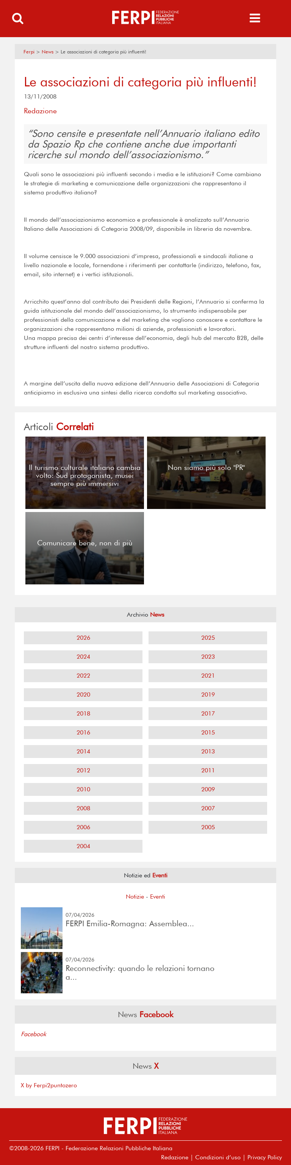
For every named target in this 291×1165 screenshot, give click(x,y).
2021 (208, 675)
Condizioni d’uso (218, 1157)
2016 (83, 732)
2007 (208, 808)
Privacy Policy (264, 1157)
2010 (83, 789)
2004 (83, 846)
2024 (83, 656)
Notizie (135, 896)
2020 (83, 694)
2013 (208, 751)
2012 (83, 770)
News (47, 52)
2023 (208, 656)
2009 (208, 789)
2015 (208, 732)
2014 (83, 751)
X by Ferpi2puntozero (49, 1085)
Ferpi (28, 52)
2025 (208, 637)
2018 (83, 713)
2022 (83, 675)
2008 (83, 808)
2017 (208, 713)
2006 (83, 827)
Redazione (174, 1157)
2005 (208, 827)
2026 (83, 637)
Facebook (33, 1034)
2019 (208, 694)
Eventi (157, 896)
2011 (208, 770)
